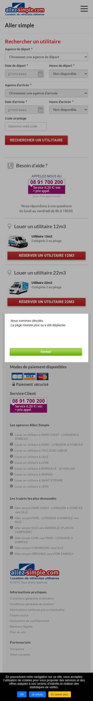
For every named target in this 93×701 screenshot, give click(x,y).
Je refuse (37, 694)
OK (22, 694)
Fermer (46, 352)
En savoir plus (59, 694)
